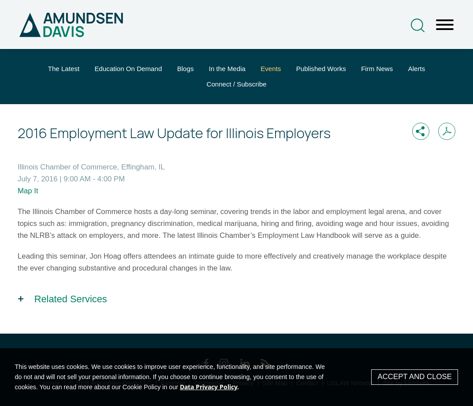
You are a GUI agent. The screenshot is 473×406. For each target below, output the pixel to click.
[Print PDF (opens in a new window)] (446, 131)
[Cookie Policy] (236, 377)
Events (271, 68)
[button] (420, 131)
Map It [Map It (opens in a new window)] (28, 191)
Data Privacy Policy (208, 387)
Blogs (185, 68)
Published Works (321, 68)
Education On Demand (128, 68)
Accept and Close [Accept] (415, 376)
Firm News (377, 68)
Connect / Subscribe (236, 84)
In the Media (227, 68)
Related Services (70, 298)
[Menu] (444, 25)
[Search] (418, 25)
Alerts (416, 68)
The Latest (63, 68)
